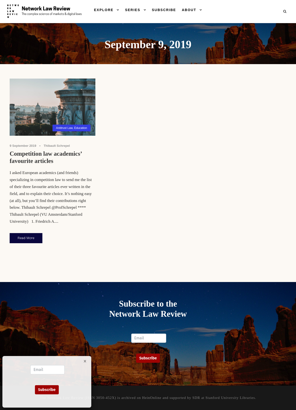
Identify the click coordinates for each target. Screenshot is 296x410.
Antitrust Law (64, 128)
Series (132, 10)
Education (80, 128)
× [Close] (85, 360)
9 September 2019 (23, 146)
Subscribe (164, 10)
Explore (103, 10)
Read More (26, 238)
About (189, 10)
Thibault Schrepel (57, 146)
